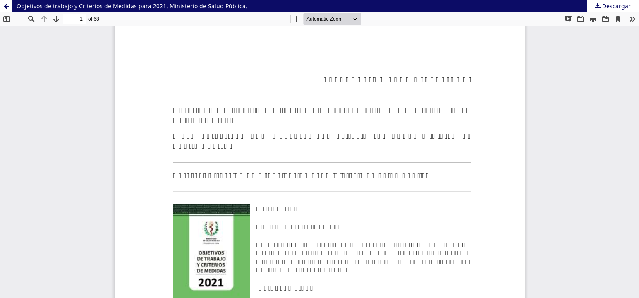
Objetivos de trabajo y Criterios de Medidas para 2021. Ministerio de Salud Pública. (132, 6)
